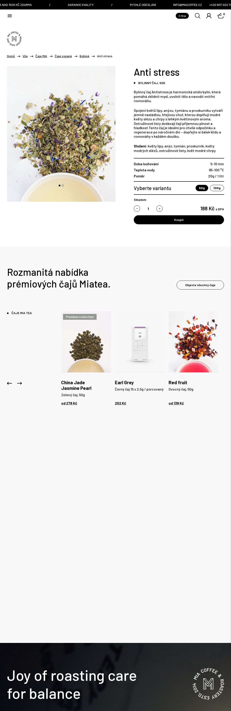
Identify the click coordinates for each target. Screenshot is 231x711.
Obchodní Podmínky (20, 691)
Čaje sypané (63, 56)
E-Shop (182, 15)
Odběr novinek (210, 643)
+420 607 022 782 (66, 567)
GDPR (45, 691)
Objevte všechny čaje (200, 286)
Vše (25, 56)
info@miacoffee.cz (67, 561)
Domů (11, 56)
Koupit (179, 220)
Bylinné (84, 56)
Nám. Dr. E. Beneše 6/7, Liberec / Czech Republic (133, 564)
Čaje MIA (41, 56)
